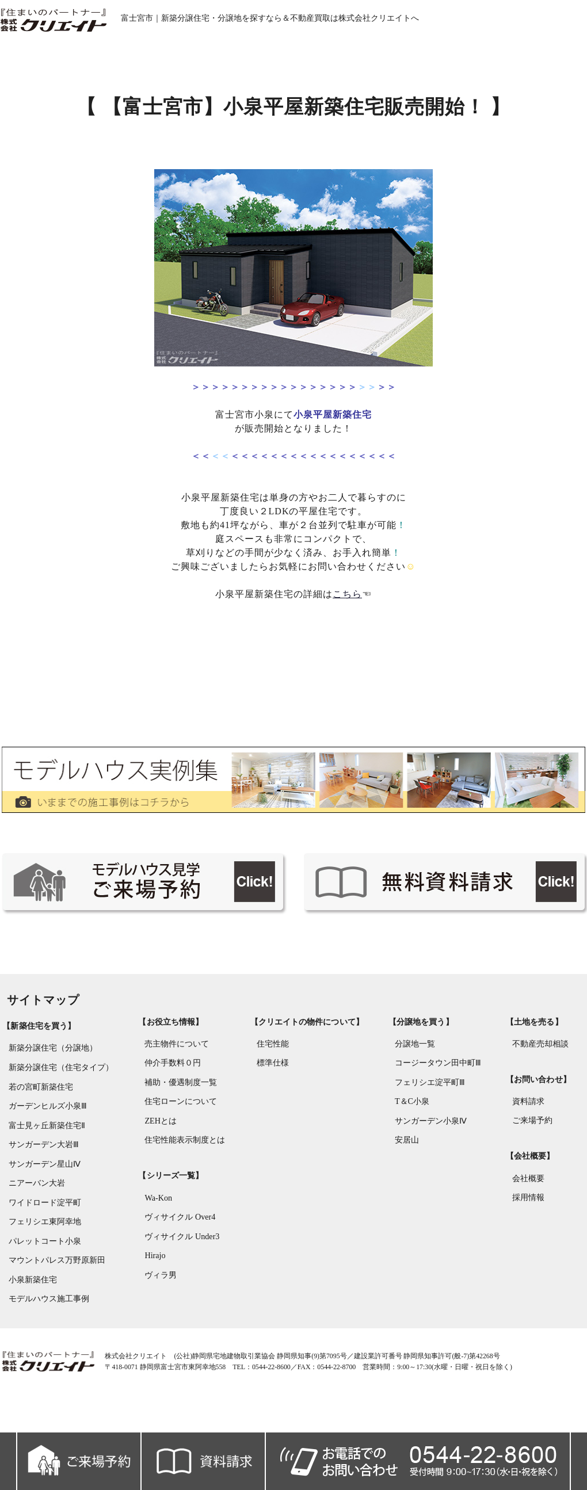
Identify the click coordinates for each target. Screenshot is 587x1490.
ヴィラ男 (159, 1292)
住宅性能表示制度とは (183, 1156)
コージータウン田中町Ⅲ (438, 1078)
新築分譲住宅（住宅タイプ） (58, 1078)
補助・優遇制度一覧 (179, 1098)
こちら (348, 600)
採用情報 (529, 1213)
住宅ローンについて (179, 1117)
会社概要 (529, 1193)
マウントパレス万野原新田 (54, 1274)
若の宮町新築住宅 (38, 1098)
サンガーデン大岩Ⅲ (41, 1156)
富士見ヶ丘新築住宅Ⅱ (44, 1137)
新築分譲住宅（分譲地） (50, 1059)
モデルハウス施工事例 (46, 1313)
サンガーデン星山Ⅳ (42, 1176)
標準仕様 (272, 1078)
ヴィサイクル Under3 (180, 1253)
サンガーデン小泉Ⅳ (431, 1137)
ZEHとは (159, 1137)
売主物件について (175, 1059)
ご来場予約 (533, 1136)
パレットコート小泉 (42, 1254)
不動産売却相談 (541, 1059)
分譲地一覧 (415, 1059)
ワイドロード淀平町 (42, 1215)
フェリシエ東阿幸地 (42, 1235)
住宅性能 (272, 1059)
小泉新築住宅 (30, 1293)
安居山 (407, 1156)
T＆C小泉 (412, 1117)
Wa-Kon (156, 1214)
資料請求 (529, 1116)
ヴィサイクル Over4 (178, 1233)
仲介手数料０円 (171, 1078)
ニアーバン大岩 (34, 1195)
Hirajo (153, 1273)
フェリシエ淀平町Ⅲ (430, 1098)
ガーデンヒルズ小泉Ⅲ (45, 1117)
